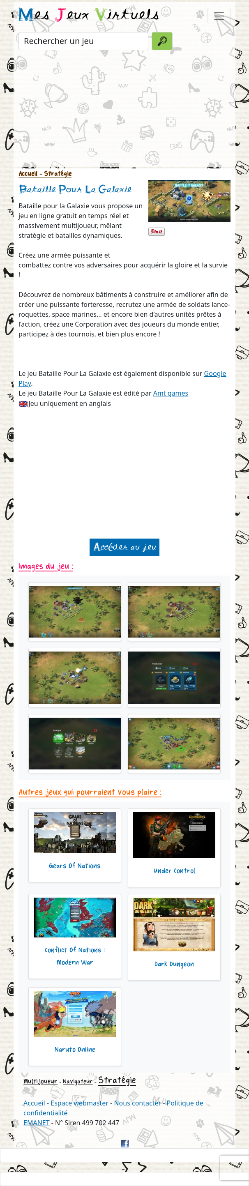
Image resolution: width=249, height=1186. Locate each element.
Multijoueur (40, 1081)
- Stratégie (54, 174)
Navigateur (77, 1081)
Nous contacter (137, 1103)
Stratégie (117, 1080)
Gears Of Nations (75, 866)
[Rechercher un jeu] (83, 41)
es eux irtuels (88, 15)
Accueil (27, 174)
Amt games (171, 393)
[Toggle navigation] (219, 16)
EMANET (36, 1122)
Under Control (174, 870)
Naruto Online (75, 1049)
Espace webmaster (79, 1103)
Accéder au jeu (124, 547)
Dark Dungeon (174, 964)
